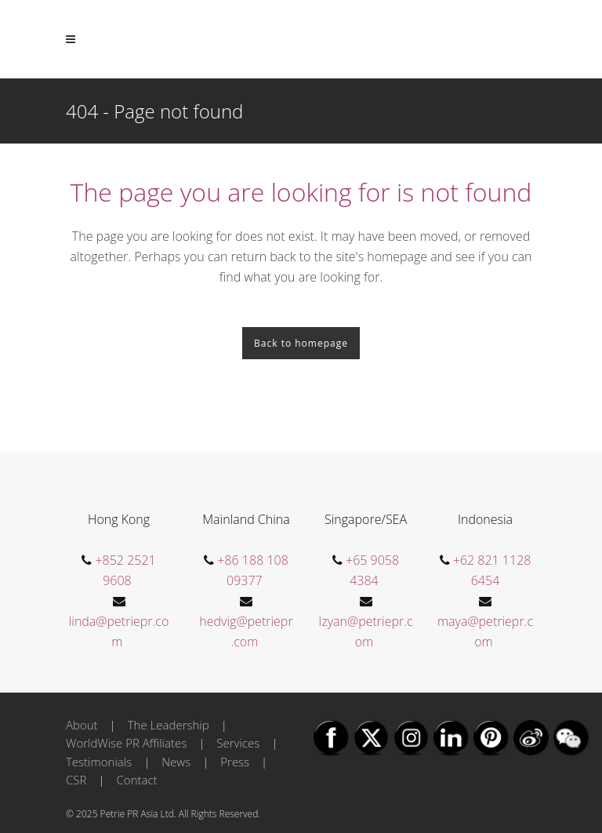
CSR (76, 780)
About (82, 725)
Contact (137, 780)
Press (234, 761)
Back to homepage (301, 343)
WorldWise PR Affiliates (126, 743)
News (175, 761)
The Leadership (168, 725)
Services (237, 743)
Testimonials (99, 761)
